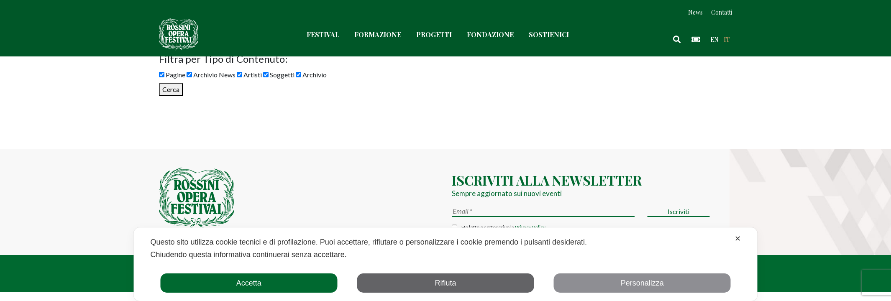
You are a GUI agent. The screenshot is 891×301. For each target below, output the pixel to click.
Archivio (311, 75)
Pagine (172, 75)
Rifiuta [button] (445, 283)
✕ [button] (738, 239)
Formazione (377, 34)
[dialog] (446, 264)
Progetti (434, 34)
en (714, 39)
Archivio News (211, 75)
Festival (323, 34)
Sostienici (549, 34)
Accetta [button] (248, 283)
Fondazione (490, 34)
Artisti (249, 75)
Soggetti (278, 75)
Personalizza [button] (642, 283)
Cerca (170, 89)
